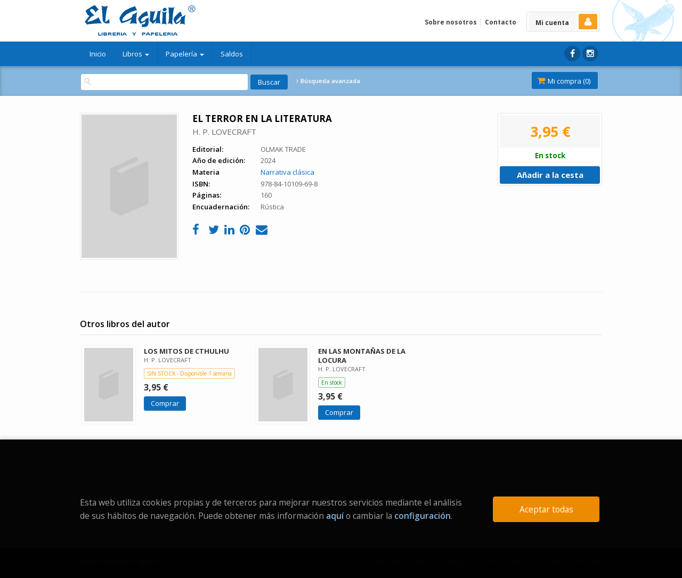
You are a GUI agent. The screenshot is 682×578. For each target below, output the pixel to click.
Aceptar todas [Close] (546, 509)
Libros (136, 54)
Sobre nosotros (451, 22)
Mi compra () (563, 81)
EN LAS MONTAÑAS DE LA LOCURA (361, 355)
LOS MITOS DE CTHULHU (186, 351)
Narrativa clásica (287, 172)
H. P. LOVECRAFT (224, 131)
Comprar (165, 403)
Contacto (500, 22)
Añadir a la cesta (550, 174)
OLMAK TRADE (283, 149)
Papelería (185, 54)
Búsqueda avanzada (328, 81)
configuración (422, 516)
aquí (335, 516)
